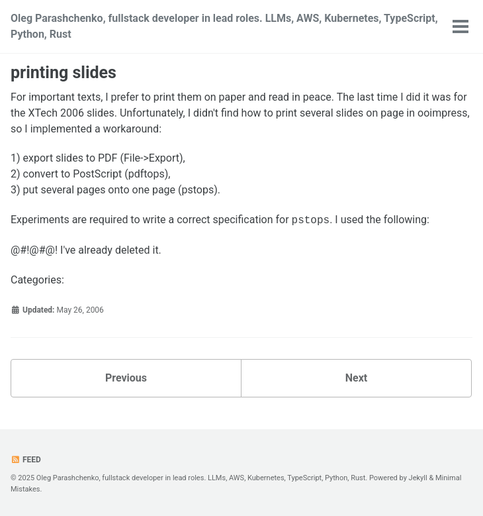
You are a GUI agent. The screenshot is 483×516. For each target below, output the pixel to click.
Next (356, 378)
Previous (126, 378)
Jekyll (418, 478)
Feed (26, 459)
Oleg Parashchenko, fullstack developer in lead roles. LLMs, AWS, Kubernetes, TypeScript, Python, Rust (224, 26)
